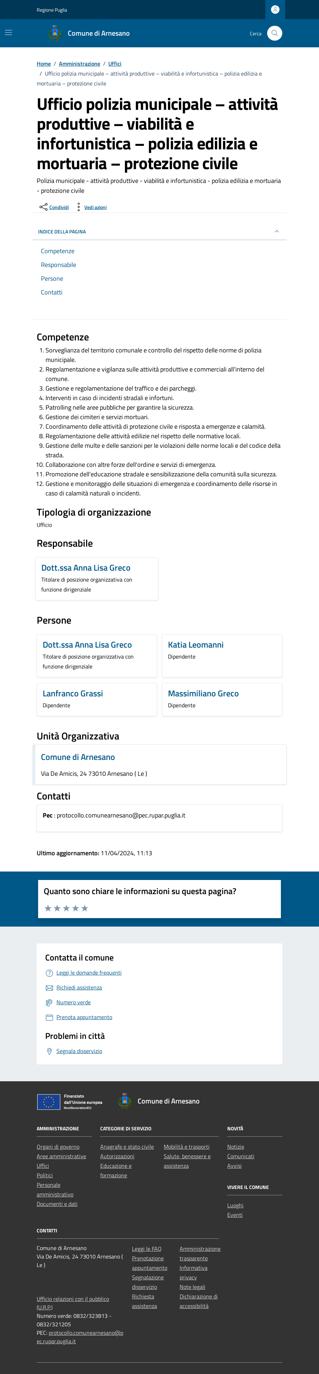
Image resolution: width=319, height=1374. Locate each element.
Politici (45, 1175)
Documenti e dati (57, 1204)
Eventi (235, 1215)
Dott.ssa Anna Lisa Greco (86, 567)
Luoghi (235, 1205)
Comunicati (240, 1156)
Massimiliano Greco (203, 693)
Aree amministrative (61, 1156)
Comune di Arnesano (78, 756)
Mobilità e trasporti (187, 1146)
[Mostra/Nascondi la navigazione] (8, 32)
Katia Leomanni (196, 644)
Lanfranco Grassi (73, 693)
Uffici (43, 1165)
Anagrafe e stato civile (127, 1146)
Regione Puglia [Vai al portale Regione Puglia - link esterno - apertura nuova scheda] (52, 9)
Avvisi (234, 1165)
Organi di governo (58, 1146)
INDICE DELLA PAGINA (159, 231)
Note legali (192, 1287)
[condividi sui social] (53, 207)
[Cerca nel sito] (274, 33)
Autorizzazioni (117, 1156)
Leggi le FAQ (147, 1248)
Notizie (235, 1146)
